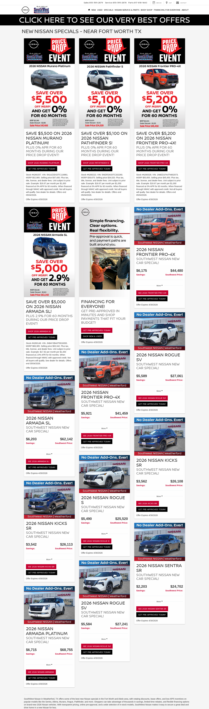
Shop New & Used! (92, 336)
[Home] (89, 10)
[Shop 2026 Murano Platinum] (49, 83)
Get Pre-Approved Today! (41, 168)
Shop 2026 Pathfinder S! (96, 162)
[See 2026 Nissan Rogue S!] (104, 474)
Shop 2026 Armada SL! (39, 331)
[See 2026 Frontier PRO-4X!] (104, 369)
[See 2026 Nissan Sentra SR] (159, 542)
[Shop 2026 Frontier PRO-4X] (159, 83)
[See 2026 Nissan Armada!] (49, 605)
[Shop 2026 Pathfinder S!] (104, 83)
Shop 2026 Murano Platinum (43, 162)
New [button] (93, 9)
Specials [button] (108, 9)
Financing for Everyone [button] (167, 9)
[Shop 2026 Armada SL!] (49, 252)
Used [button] (99, 9)
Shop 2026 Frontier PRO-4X (153, 162)
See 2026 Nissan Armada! (41, 672)
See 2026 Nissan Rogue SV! (97, 646)
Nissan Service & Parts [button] (127, 9)
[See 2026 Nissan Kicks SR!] (49, 500)
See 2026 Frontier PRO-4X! (97, 435)
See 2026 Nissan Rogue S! (96, 541)
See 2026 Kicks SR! (147, 503)
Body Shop (146, 9)
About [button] (185, 9)
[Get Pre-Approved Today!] (104, 252)
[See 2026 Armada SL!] (49, 394)
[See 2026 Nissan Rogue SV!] (104, 579)
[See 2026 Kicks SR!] (159, 436)
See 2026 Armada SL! (38, 461)
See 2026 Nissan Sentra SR (152, 608)
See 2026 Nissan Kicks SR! (41, 566)
